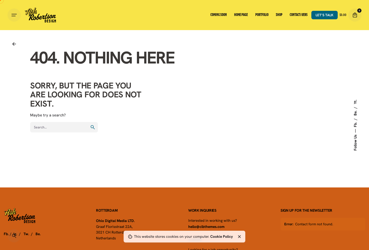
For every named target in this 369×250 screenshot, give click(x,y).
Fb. (355, 124)
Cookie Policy (221, 236)
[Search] (14, 235)
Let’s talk (324, 15)
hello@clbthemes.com (206, 226)
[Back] (14, 44)
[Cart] (354, 15)
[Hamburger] (14, 15)
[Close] (239, 236)
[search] (93, 127)
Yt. (355, 101)
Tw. (26, 233)
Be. (355, 112)
